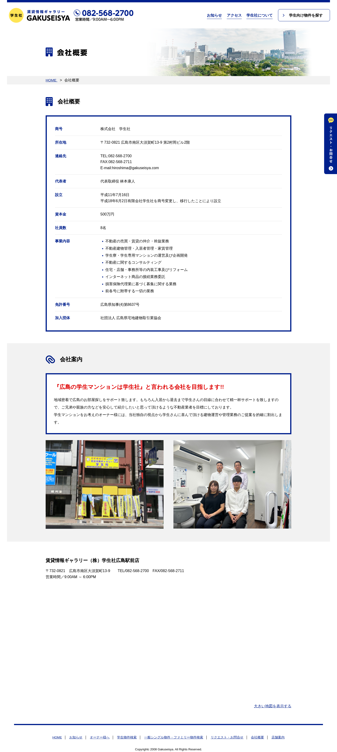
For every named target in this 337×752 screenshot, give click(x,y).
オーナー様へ (100, 737)
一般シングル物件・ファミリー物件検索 (173, 737)
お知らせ (213, 15)
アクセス (233, 15)
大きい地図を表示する (272, 706)
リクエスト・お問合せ (227, 737)
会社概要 (257, 737)
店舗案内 (278, 737)
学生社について (258, 15)
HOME (52, 80)
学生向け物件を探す (305, 15)
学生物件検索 (127, 737)
